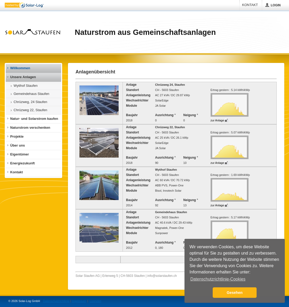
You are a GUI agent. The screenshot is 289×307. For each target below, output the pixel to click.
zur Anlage (217, 120)
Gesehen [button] (235, 292)
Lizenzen (95, 301)
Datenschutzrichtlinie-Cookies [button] (217, 279)
